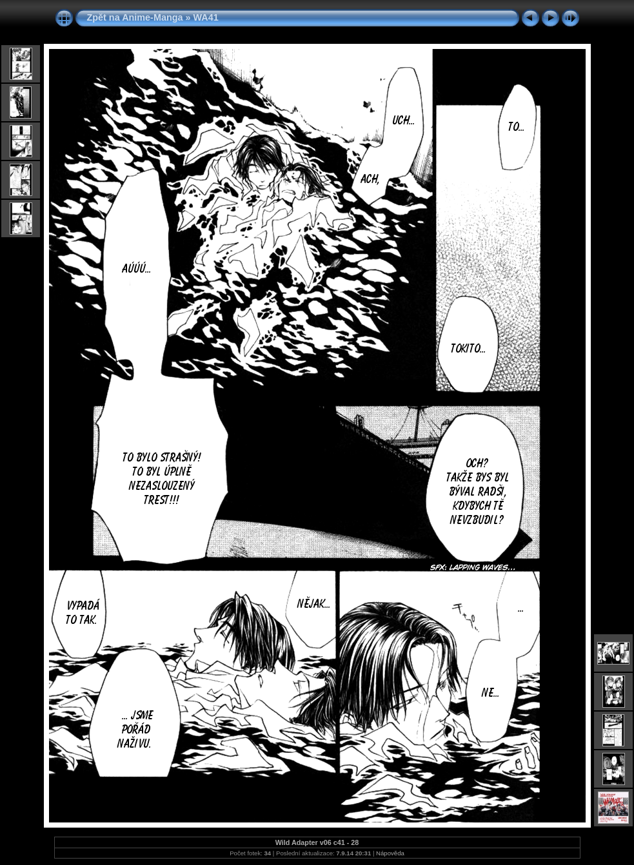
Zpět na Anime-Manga (135, 17)
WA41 (205, 17)
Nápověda (390, 853)
